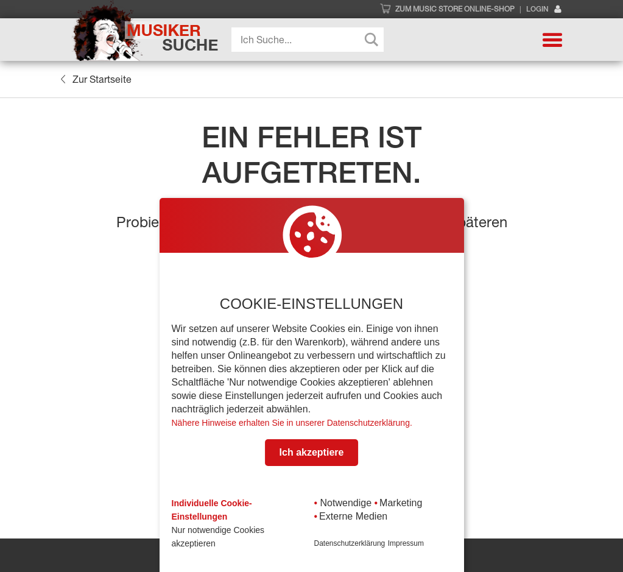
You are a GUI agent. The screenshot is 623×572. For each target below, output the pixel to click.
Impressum (406, 543)
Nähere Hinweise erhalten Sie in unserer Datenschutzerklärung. (292, 423)
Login (544, 9)
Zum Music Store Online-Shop (455, 9)
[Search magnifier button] (371, 39)
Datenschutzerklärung (349, 543)
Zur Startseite (96, 79)
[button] (552, 39)
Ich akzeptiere (312, 452)
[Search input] (311, 39)
